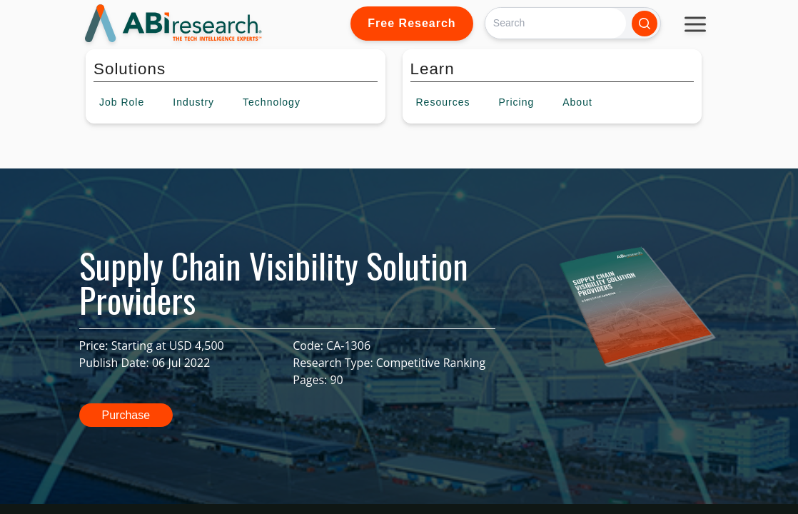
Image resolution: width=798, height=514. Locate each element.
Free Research (411, 23)
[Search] (555, 23)
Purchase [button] (126, 415)
